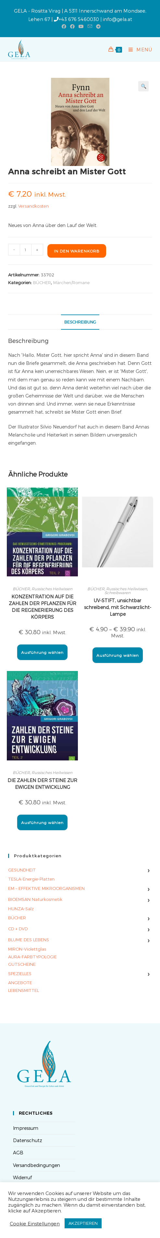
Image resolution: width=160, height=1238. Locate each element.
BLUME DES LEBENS (28, 939)
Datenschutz (27, 1140)
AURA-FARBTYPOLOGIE (32, 956)
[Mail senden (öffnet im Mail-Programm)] (90, 26)
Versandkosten (33, 205)
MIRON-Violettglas (27, 949)
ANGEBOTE (20, 982)
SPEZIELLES (19, 973)
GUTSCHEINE (22, 964)
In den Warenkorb (77, 251)
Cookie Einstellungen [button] (35, 1223)
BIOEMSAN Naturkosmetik (35, 899)
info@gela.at (117, 19)
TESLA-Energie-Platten (31, 879)
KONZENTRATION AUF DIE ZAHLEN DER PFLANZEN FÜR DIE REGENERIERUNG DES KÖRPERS (42, 607)
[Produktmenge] (25, 249)
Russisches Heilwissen (51, 588)
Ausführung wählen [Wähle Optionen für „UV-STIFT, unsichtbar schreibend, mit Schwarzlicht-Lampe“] (117, 655)
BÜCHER (42, 282)
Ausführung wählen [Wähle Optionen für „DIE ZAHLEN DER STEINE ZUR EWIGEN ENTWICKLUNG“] (42, 822)
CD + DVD (18, 928)
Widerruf (22, 1177)
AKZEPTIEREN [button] (83, 1223)
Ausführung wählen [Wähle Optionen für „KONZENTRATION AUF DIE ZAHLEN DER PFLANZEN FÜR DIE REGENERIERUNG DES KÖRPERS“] (42, 652)
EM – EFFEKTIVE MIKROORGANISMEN (46, 888)
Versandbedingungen (36, 1165)
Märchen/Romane (71, 282)
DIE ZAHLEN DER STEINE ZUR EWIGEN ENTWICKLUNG (42, 784)
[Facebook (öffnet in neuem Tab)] (64, 26)
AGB (18, 1152)
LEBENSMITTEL (23, 990)
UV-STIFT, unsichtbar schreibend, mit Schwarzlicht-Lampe (117, 607)
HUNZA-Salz (21, 908)
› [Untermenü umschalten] (148, 870)
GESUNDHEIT (22, 869)
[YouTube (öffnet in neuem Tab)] (81, 26)
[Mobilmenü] (138, 49)
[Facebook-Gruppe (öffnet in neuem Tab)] (72, 26)
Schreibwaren (117, 592)
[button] (143, 86)
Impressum (25, 1128)
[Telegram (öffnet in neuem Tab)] (97, 26)
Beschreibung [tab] (80, 321)
